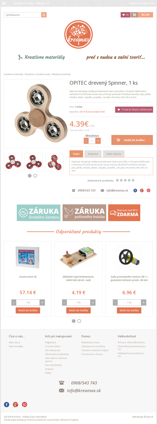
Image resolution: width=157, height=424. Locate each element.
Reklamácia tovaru (90, 342)
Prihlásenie (135, 3)
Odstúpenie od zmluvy (93, 346)
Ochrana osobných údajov (95, 350)
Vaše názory (114, 153)
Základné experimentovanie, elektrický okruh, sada (78, 278)
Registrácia (149, 3)
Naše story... (15, 342)
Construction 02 (28, 276)
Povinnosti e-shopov (92, 354)
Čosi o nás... (17, 336)
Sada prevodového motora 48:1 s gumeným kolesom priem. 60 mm (129, 278)
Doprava (93, 153)
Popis (76, 153)
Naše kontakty (16, 346)
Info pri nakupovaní (58, 336)
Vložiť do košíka (134, 140)
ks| (145, 14)
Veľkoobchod (127, 336)
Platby (48, 372)
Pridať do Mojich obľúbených (137, 109)
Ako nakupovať (52, 350)
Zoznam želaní (52, 346)
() (127, 14)
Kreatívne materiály (45, 57)
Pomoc (86, 336)
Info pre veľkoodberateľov (131, 342)
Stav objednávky (53, 365)
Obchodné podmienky (57, 354)
